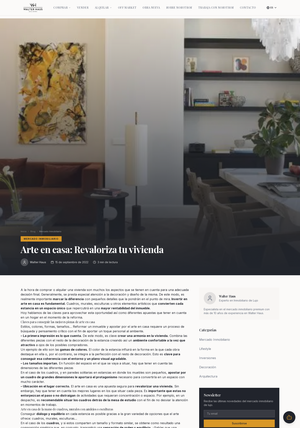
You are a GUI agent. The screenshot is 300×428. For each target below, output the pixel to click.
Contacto (248, 5)
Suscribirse (239, 423)
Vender (83, 5)
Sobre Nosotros (179, 5)
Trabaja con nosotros (216, 5)
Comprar (62, 5)
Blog (32, 231)
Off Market (127, 5)
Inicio (24, 231)
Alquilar (103, 5)
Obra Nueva (151, 5)
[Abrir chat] (289, 417)
